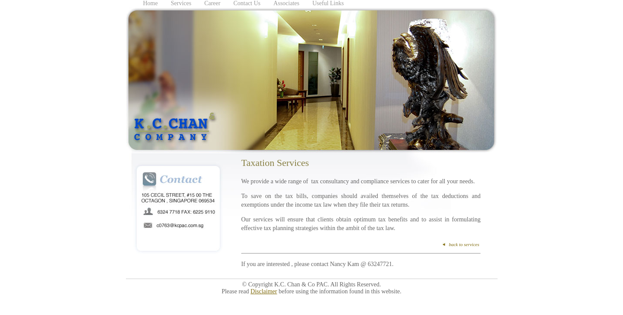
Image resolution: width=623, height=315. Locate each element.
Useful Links (328, 3)
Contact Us (246, 3)
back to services (464, 244)
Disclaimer (263, 291)
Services (181, 3)
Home (150, 3)
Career (212, 3)
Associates (286, 3)
